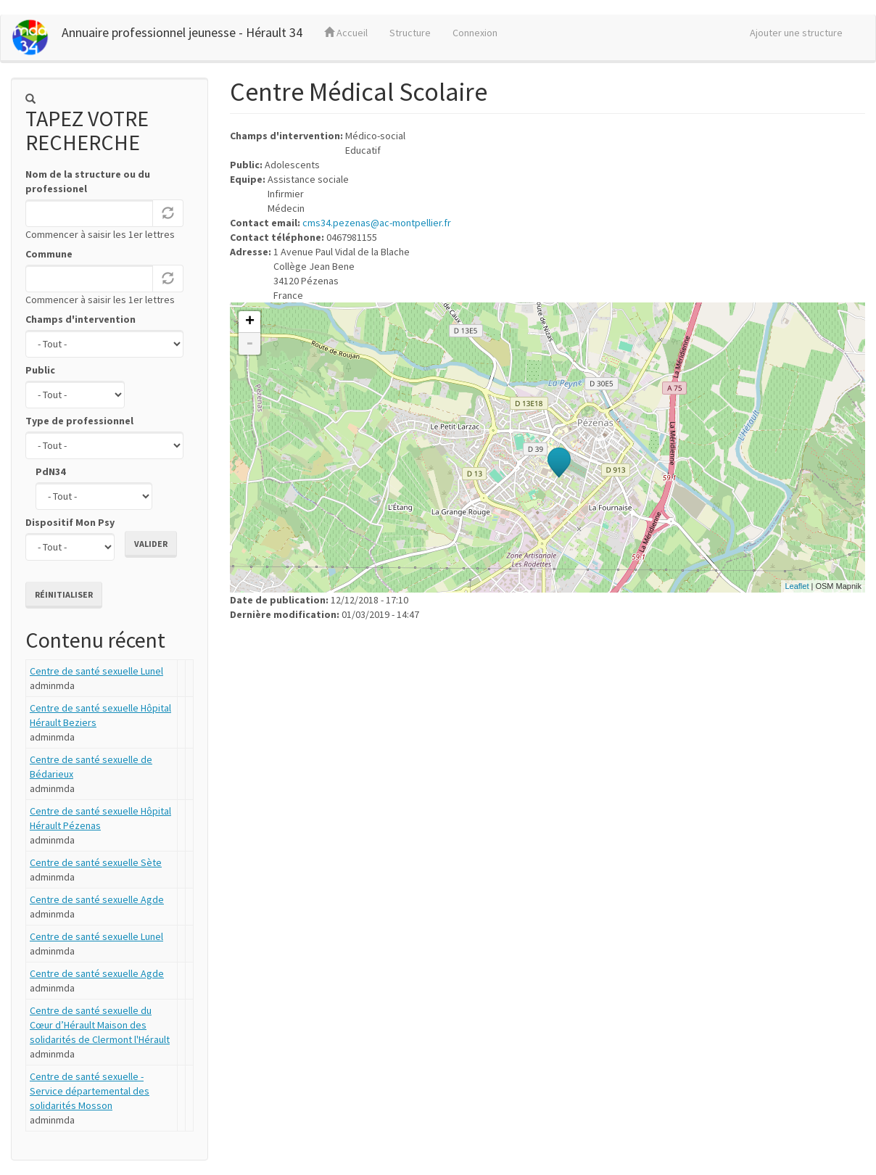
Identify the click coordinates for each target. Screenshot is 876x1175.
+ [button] (250, 322)
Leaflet (797, 586)
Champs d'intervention (80, 319)
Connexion (475, 32)
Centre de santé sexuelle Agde (97, 899)
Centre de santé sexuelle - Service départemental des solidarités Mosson (89, 1091)
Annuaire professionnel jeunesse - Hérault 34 (182, 32)
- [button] (249, 344)
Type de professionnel (79, 420)
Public (40, 369)
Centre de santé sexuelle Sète (96, 862)
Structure (410, 32)
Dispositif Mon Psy (70, 522)
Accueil (346, 32)
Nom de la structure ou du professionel (87, 181)
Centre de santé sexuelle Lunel (96, 670)
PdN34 (50, 471)
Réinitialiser (64, 594)
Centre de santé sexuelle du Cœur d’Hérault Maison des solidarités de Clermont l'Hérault (100, 1025)
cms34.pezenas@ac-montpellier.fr (376, 222)
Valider (151, 543)
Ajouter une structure (796, 32)
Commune (49, 253)
